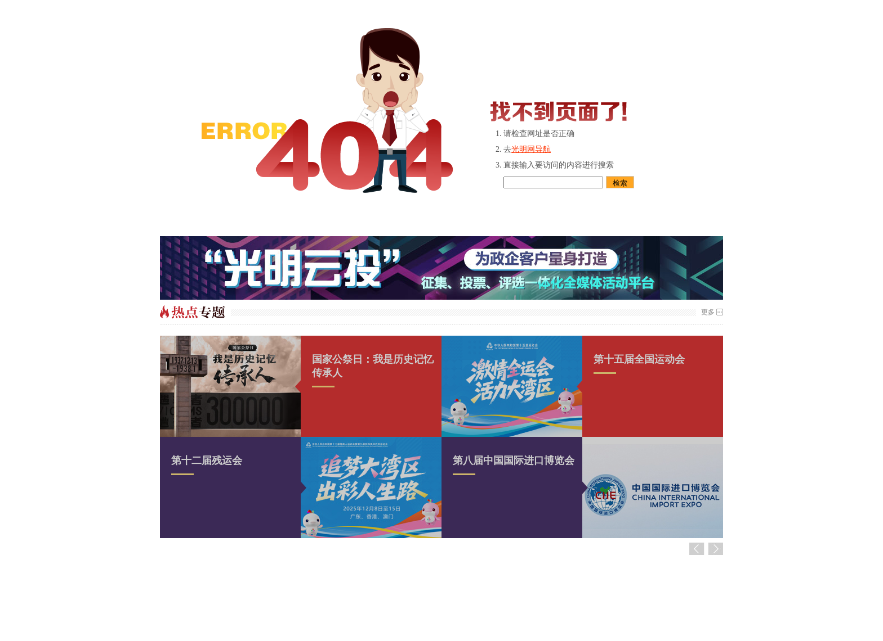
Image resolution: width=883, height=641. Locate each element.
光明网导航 (531, 149)
